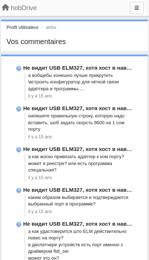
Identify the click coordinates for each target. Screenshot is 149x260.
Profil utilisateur (22, 27)
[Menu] (137, 8)
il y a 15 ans (40, 96)
